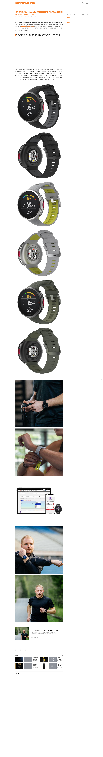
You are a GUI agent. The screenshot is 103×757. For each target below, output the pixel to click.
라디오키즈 (27, 16)
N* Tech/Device (19, 16)
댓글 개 (17, 733)
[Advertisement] (39, 387)
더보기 (61, 715)
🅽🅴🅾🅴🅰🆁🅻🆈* (25, 3)
